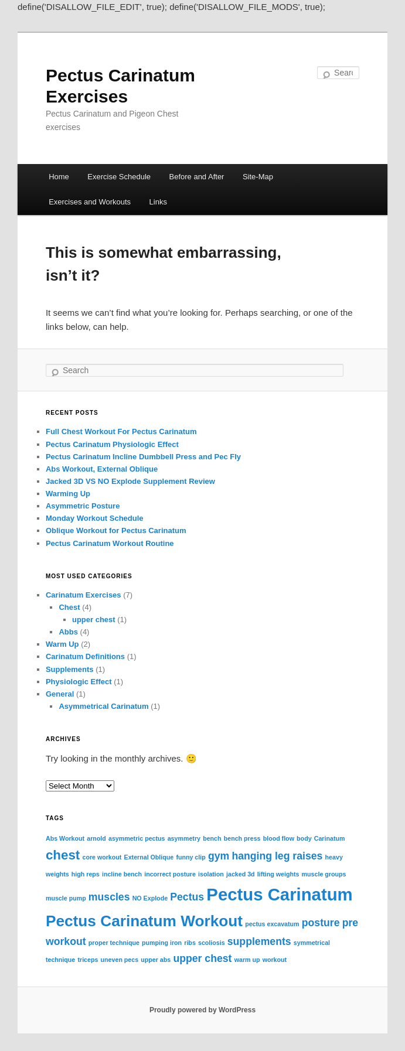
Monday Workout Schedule (95, 518)
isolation (211, 874)
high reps (86, 874)
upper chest (93, 619)
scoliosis (211, 942)
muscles (109, 897)
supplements (259, 941)
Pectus (187, 897)
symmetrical (312, 942)
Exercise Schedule (119, 176)
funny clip (190, 857)
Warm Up (62, 644)
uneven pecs (120, 959)
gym (218, 856)
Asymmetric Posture (83, 505)
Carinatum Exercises (83, 595)
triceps (87, 959)
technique (60, 959)
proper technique (114, 942)
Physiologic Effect (79, 681)
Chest (69, 607)
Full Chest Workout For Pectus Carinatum (121, 431)
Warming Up (68, 493)
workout (275, 959)
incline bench (122, 874)
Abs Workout (65, 838)
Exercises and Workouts (90, 201)
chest (63, 855)
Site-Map (258, 176)
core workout (101, 857)
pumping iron (162, 942)
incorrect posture (170, 874)
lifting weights (278, 874)
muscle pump (66, 898)
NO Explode (150, 898)
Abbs (68, 631)
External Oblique (149, 857)
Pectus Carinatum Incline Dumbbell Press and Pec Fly (143, 456)
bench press (242, 838)
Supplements (70, 669)
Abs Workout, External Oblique (102, 469)
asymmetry (184, 838)
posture (321, 923)
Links (158, 201)
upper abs (156, 959)
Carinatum (329, 838)
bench (212, 838)
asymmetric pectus (136, 838)
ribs (190, 942)
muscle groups (324, 874)
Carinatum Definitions (85, 656)
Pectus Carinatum (279, 894)
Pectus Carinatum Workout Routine (110, 543)
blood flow (278, 838)
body (304, 838)
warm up (247, 959)
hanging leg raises (277, 856)
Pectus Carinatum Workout (144, 921)
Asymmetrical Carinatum (103, 706)
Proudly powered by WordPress (202, 1010)
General (60, 694)
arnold (96, 838)
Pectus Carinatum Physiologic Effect (112, 444)
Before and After (196, 176)
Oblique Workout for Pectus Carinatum (116, 530)
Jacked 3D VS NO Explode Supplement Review (130, 481)
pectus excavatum (272, 923)
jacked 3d (240, 874)
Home (59, 176)
